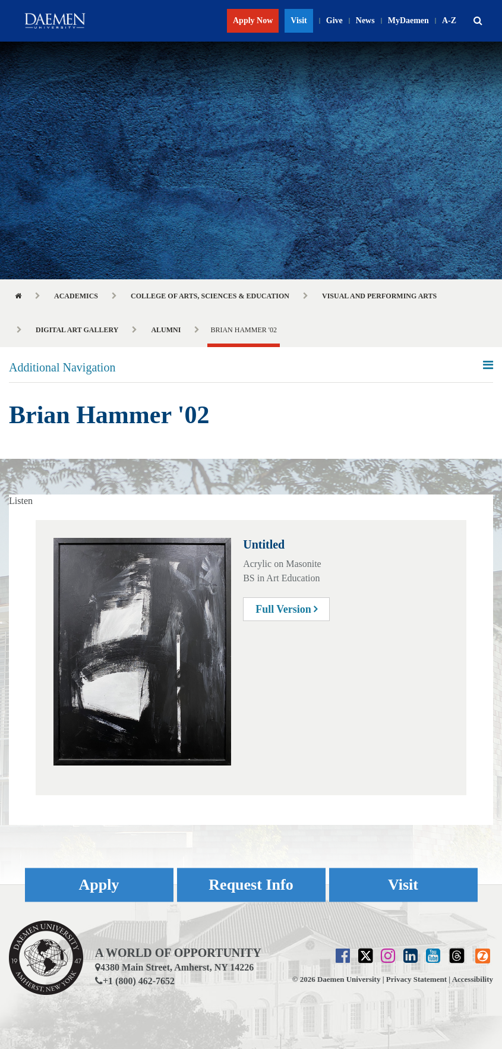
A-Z (449, 20)
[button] (478, 21)
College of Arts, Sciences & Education (210, 296)
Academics (76, 296)
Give (334, 20)
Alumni (166, 330)
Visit (299, 20)
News (365, 20)
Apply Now (253, 20)
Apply (99, 884)
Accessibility (472, 979)
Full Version (286, 609)
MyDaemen (408, 20)
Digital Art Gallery (77, 330)
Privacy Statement (416, 979)
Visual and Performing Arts (379, 296)
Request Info (251, 884)
